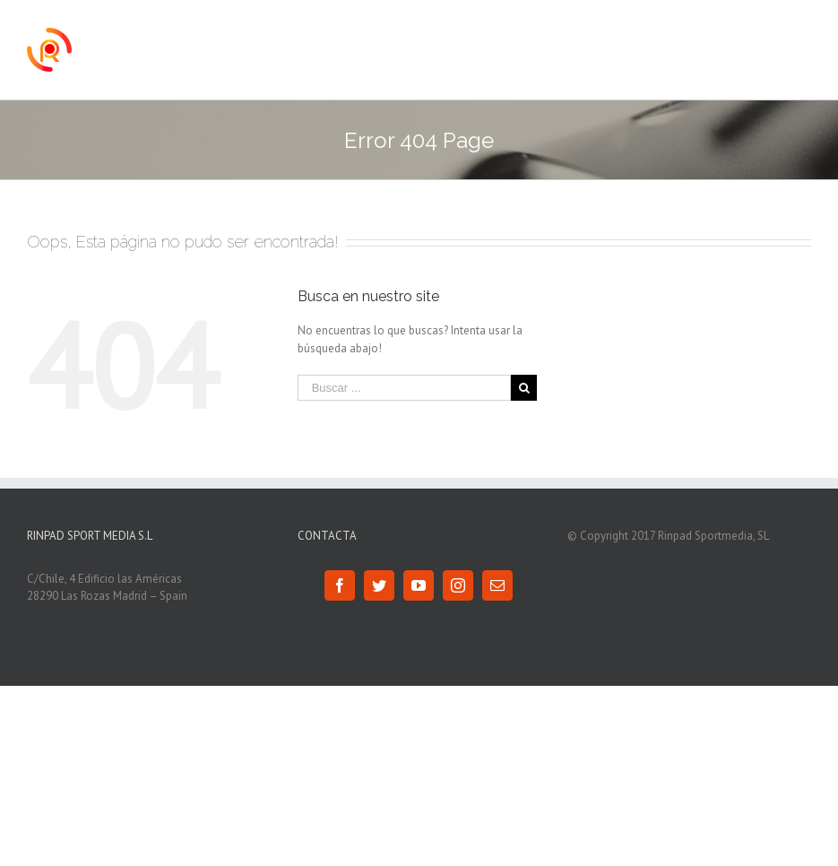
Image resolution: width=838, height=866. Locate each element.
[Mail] (497, 585)
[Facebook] (339, 585)
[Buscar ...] (405, 388)
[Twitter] (379, 585)
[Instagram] (458, 585)
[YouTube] (418, 585)
